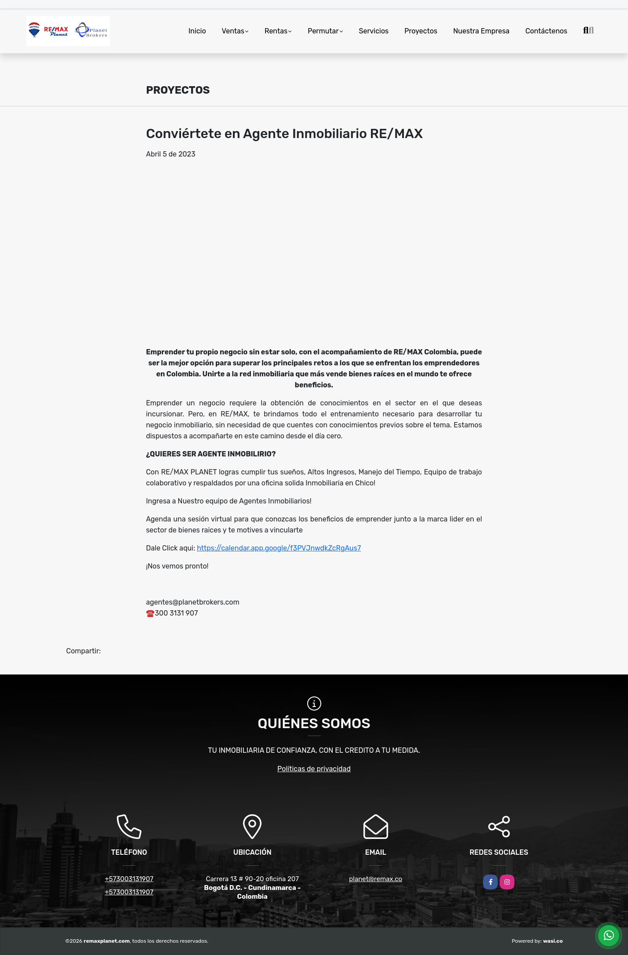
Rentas (276, 31)
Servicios (374, 31)
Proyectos (420, 31)
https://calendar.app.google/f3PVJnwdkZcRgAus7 (279, 548)
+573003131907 (129, 879)
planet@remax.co (375, 879)
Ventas (233, 31)
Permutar (323, 31)
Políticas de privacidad (314, 769)
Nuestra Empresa (481, 31)
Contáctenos (546, 31)
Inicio (197, 31)
